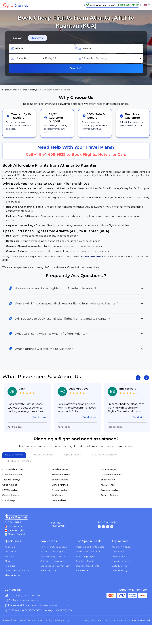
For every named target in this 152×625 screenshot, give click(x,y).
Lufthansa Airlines (12, 474)
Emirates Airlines (60, 474)
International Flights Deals (90, 546)
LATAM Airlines (10, 490)
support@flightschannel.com (24, 595)
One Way (18, 38)
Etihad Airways (59, 479)
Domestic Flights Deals (88, 551)
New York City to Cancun (53, 546)
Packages (10, 565)
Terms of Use (9, 620)
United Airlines (59, 485)
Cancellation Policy (42, 620)
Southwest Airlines (111, 474)
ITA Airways (8, 500)
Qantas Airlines (10, 495)
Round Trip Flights (85, 556)
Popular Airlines (14, 454)
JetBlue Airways (11, 479)
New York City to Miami (52, 556)
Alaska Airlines (119, 556)
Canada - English (14, 530)
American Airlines (110, 490)
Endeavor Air (108, 479)
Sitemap (9, 556)
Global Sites (27, 522)
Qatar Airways (108, 469)
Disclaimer (24, 620)
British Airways (59, 469)
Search (76, 68)
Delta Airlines (58, 500)
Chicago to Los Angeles (53, 561)
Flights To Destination (20, 461)
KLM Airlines (108, 485)
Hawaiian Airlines (120, 561)
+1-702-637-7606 (40, 605)
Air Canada (57, 495)
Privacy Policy (62, 620)
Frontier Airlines (60, 490)
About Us (10, 546)
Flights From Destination (103, 454)
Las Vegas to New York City (55, 565)
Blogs (8, 561)
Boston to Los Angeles (52, 551)
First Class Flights (85, 561)
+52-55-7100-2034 (59, 605)
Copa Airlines (9, 485)
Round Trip (37, 38)
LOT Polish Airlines (13, 469)
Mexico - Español (15, 534)
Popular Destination (43, 454)
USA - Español (13, 526)
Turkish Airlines (109, 495)
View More (12, 575)
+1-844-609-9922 (49, 154)
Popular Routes (72, 454)
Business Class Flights (87, 565)
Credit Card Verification (17, 570)
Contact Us (10, 551)
